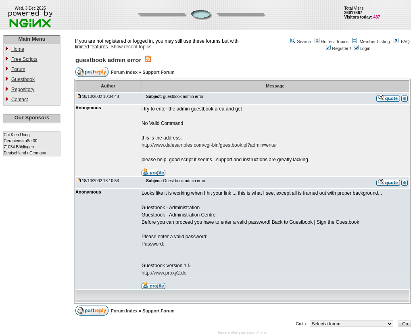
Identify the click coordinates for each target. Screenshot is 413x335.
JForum (261, 333)
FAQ (405, 41)
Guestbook (23, 79)
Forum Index (125, 72)
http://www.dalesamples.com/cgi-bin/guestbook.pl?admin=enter (209, 145)
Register (337, 48)
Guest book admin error (184, 181)
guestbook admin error (108, 59)
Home (17, 49)
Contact (19, 99)
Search (304, 41)
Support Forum (158, 72)
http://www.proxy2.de (164, 273)
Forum (18, 69)
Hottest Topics (334, 41)
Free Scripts (24, 59)
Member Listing (374, 41)
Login (362, 48)
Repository (22, 89)
